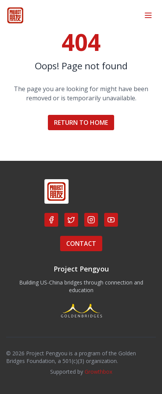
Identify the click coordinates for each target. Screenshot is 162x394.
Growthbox (98, 371)
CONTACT (81, 243)
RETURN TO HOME (81, 122)
